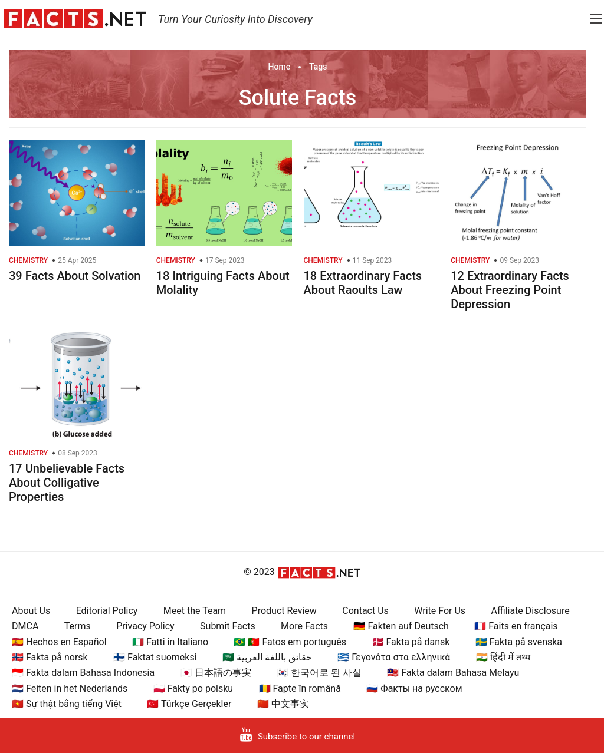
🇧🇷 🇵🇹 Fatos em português (290, 642)
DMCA (25, 626)
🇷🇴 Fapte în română (300, 688)
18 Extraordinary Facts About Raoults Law (363, 283)
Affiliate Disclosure (530, 610)
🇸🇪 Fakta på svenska (518, 642)
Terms (77, 626)
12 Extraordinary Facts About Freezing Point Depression (510, 290)
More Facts (304, 626)
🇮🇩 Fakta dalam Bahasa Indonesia (83, 672)
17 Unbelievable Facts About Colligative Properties (66, 482)
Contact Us (365, 610)
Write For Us (439, 610)
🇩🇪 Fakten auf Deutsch (400, 626)
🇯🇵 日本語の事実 (215, 672)
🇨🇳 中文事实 (283, 703)
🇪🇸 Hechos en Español (59, 642)
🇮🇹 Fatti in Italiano (170, 642)
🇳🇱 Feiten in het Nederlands (69, 688)
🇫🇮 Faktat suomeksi (154, 657)
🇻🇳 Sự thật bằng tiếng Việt (67, 703)
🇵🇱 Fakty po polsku (193, 688)
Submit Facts (227, 626)
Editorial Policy (107, 610)
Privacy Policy (145, 626)
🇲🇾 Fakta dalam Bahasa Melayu (453, 672)
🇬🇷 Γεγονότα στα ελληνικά (393, 657)
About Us (31, 610)
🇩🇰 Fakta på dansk (411, 642)
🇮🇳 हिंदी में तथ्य (503, 657)
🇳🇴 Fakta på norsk (50, 657)
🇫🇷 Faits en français (515, 626)
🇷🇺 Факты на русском (414, 688)
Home (279, 66)
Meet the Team (194, 610)
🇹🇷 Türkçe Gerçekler (189, 703)
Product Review (284, 610)
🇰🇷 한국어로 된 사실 (319, 672)
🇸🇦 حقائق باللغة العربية (267, 657)
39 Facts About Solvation (75, 276)
